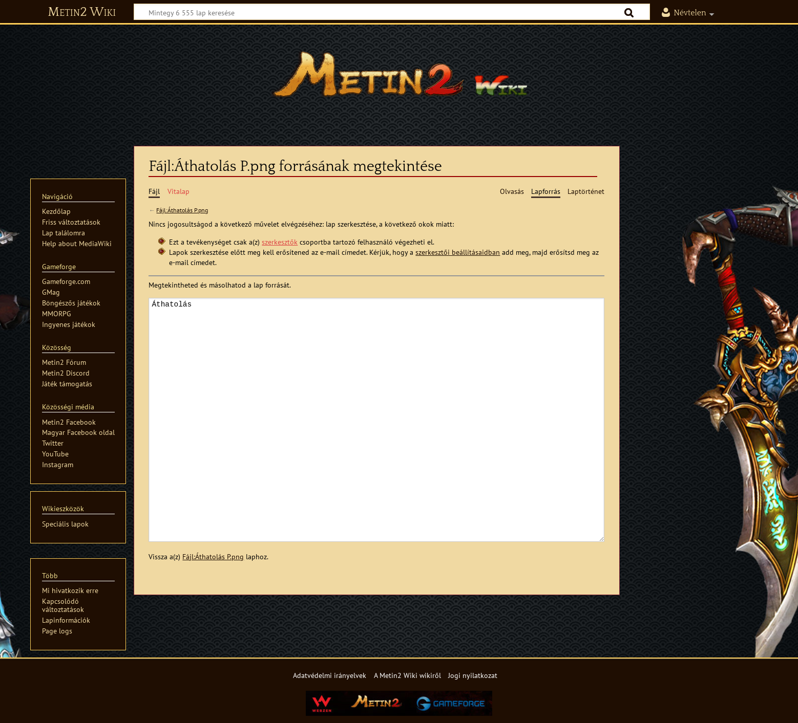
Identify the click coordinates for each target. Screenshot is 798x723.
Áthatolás (376, 420)
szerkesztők (280, 242)
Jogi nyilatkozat (472, 675)
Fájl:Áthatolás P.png (182, 210)
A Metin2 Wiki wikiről (407, 675)
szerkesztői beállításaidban (457, 252)
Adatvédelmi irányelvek (329, 675)
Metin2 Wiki (82, 12)
